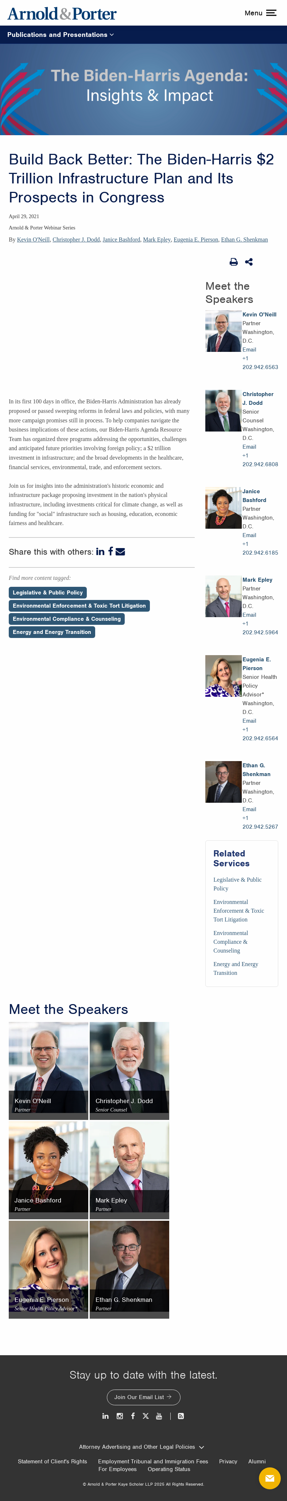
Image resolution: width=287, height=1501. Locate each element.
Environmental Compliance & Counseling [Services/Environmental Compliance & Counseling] (230, 942)
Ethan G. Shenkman (244, 239)
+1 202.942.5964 (260, 628)
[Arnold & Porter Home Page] (62, 13)
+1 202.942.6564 (260, 734)
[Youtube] (159, 1416)
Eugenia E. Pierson (196, 239)
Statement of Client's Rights (52, 1461)
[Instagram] (120, 1416)
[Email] (120, 551)
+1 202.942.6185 (260, 548)
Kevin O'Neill (33, 239)
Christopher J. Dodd (76, 239)
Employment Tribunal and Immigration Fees (153, 1461)
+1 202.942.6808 (260, 460)
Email (249, 349)
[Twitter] (145, 1416)
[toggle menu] (259, 13)
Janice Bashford (121, 239)
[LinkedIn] (101, 551)
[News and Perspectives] (178, 1416)
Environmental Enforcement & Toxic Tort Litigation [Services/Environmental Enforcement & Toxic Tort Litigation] (238, 911)
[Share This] (249, 262)
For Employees (117, 1469)
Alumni (257, 1461)
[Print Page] (233, 262)
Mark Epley (157, 239)
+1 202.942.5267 (260, 822)
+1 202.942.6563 (260, 363)
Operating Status (169, 1469)
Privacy (228, 1461)
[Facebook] (110, 551)
